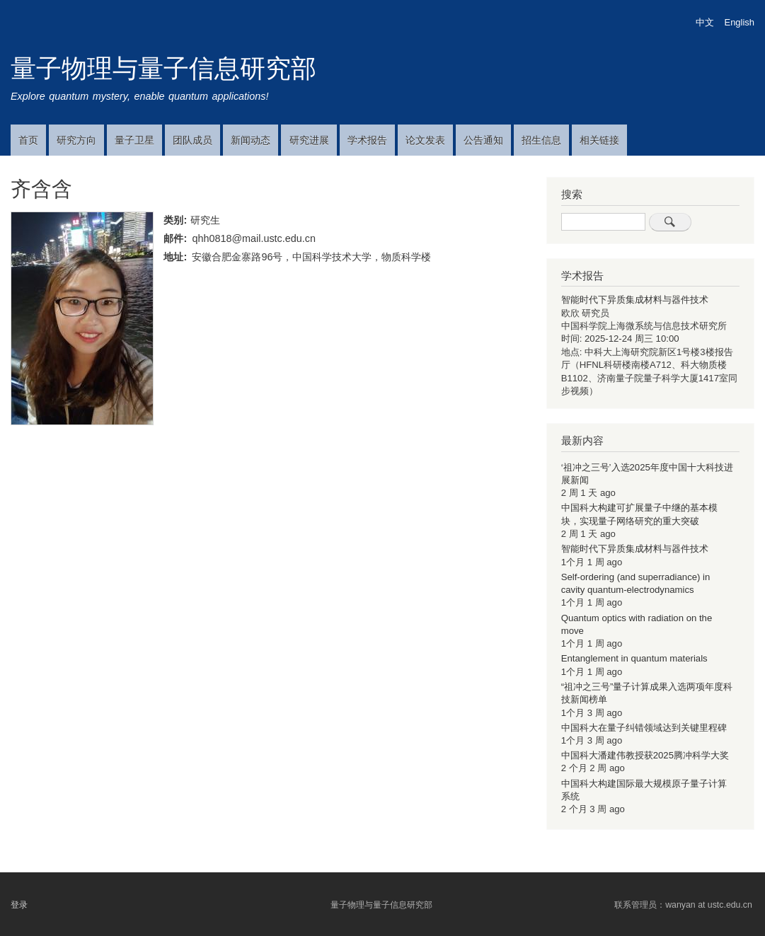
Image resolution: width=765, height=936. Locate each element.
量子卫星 (134, 140)
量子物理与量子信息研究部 (163, 68)
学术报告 (367, 140)
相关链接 (599, 140)
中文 (705, 22)
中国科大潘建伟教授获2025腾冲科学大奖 (645, 755)
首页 (28, 140)
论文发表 (425, 140)
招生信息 (541, 140)
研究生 (205, 220)
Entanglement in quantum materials (634, 658)
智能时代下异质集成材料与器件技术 (634, 299)
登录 (19, 905)
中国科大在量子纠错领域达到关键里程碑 (644, 727)
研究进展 (309, 140)
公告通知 (483, 140)
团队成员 (192, 140)
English (739, 22)
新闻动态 (250, 140)
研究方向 (76, 140)
